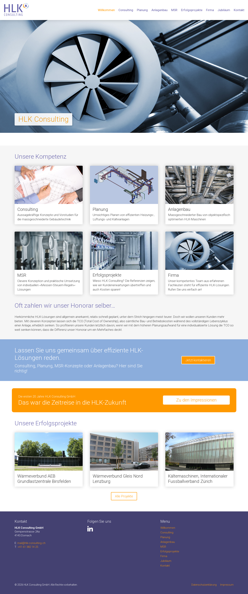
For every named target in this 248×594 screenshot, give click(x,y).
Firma (210, 10)
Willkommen (106, 10)
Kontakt (239, 10)
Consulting (125, 10)
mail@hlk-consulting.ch (31, 543)
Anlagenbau (159, 10)
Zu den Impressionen (196, 400)
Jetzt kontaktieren (198, 360)
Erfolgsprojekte (191, 10)
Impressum (227, 584)
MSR (174, 10)
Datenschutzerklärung (204, 584)
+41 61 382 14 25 (28, 547)
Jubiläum (224, 10)
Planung (142, 10)
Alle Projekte (124, 496)
